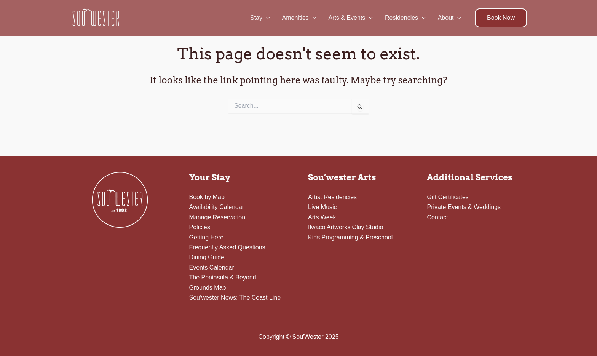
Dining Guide (207, 257)
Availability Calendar (216, 207)
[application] (266, 18)
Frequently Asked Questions (227, 247)
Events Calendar (211, 267)
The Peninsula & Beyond (222, 277)
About (449, 18)
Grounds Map (207, 287)
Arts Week (322, 217)
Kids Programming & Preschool (350, 237)
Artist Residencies (332, 197)
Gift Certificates (448, 197)
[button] (501, 17)
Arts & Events (350, 18)
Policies (199, 227)
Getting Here (206, 237)
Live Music (322, 207)
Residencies (405, 18)
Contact (437, 217)
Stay (260, 18)
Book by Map (207, 197)
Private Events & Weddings (464, 207)
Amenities (299, 18)
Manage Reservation (217, 217)
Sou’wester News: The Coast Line (235, 297)
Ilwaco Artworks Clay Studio (345, 227)
